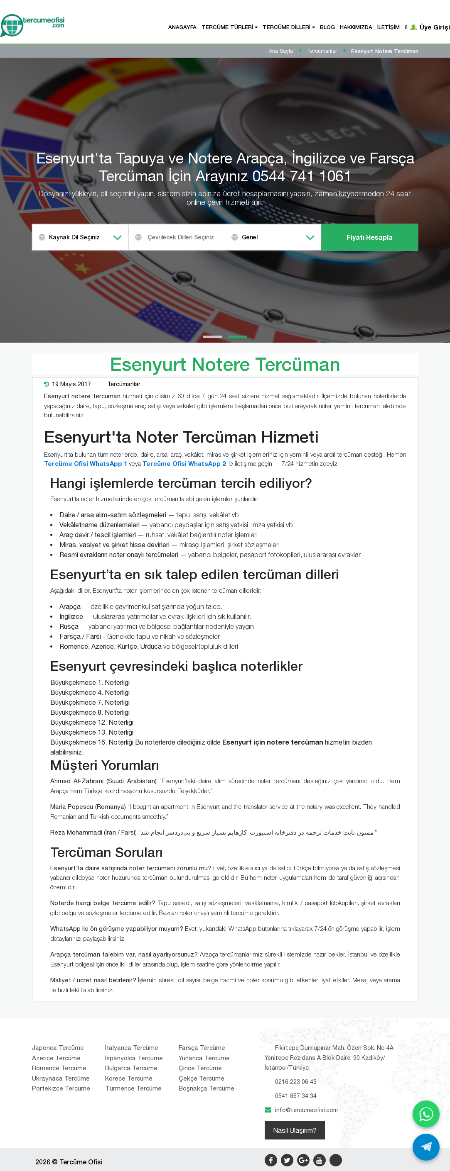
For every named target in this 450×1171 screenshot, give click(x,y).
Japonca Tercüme (58, 1047)
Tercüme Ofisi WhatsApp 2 (184, 463)
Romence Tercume (59, 1067)
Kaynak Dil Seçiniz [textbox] (74, 237)
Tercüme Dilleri (286, 27)
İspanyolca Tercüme (134, 1057)
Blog (327, 27)
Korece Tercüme (128, 1078)
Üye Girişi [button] (435, 27)
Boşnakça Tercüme (206, 1088)
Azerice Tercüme (56, 1057)
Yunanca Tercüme (204, 1057)
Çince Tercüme (200, 1067)
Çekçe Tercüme (201, 1078)
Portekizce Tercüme (61, 1088)
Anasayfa (182, 27)
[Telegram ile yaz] (426, 1147)
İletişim (388, 27)
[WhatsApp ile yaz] (426, 1113)
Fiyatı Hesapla (370, 237)
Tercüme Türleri (227, 27)
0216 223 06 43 (296, 1081)
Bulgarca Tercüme (131, 1067)
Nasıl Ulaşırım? (295, 1130)
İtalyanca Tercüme (131, 1047)
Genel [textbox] (250, 237)
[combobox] (80, 237)
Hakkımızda (356, 27)
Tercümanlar (123, 384)
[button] (212, 337)
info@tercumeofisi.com (306, 1110)
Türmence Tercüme (133, 1088)
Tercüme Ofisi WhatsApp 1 (85, 463)
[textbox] (187, 237)
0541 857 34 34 (296, 1096)
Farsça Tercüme (202, 1047)
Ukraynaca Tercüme (61, 1078)
